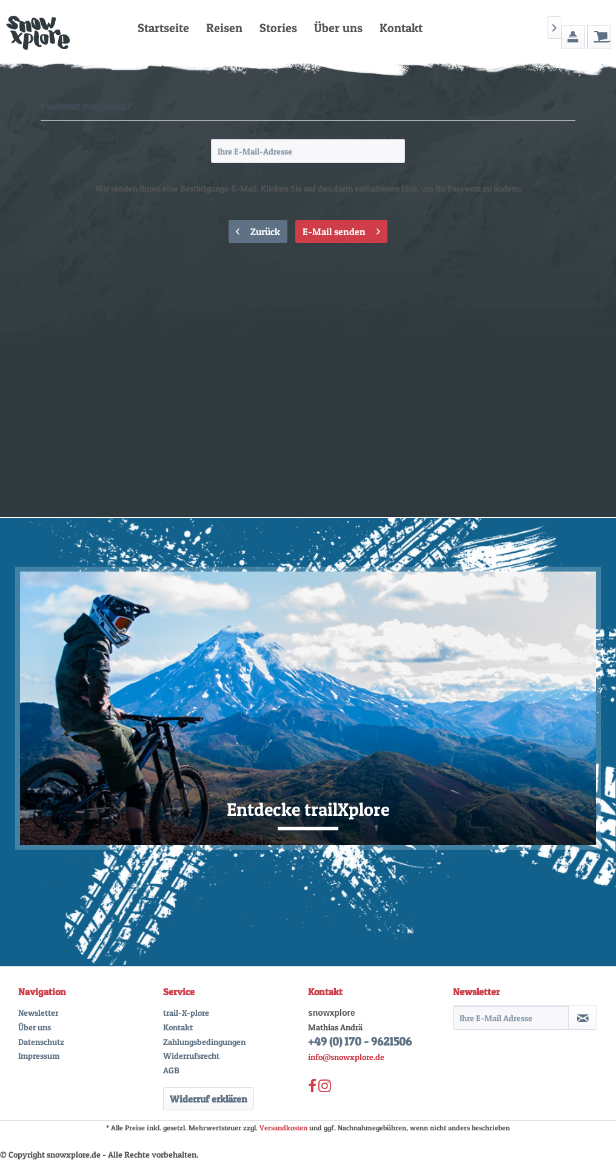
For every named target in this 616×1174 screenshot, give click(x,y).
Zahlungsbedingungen (204, 1041)
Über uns (34, 1027)
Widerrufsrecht (191, 1055)
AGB (171, 1070)
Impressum (38, 1055)
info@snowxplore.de (346, 1057)
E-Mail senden (341, 230)
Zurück (258, 230)
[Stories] (278, 28)
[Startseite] (163, 28)
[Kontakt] (401, 28)
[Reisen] (224, 28)
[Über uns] (338, 28)
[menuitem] (163, 28)
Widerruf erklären (208, 1099)
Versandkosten (283, 1127)
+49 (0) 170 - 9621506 (360, 1042)
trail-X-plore (186, 1012)
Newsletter (38, 1012)
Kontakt (178, 1027)
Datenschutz (41, 1041)
